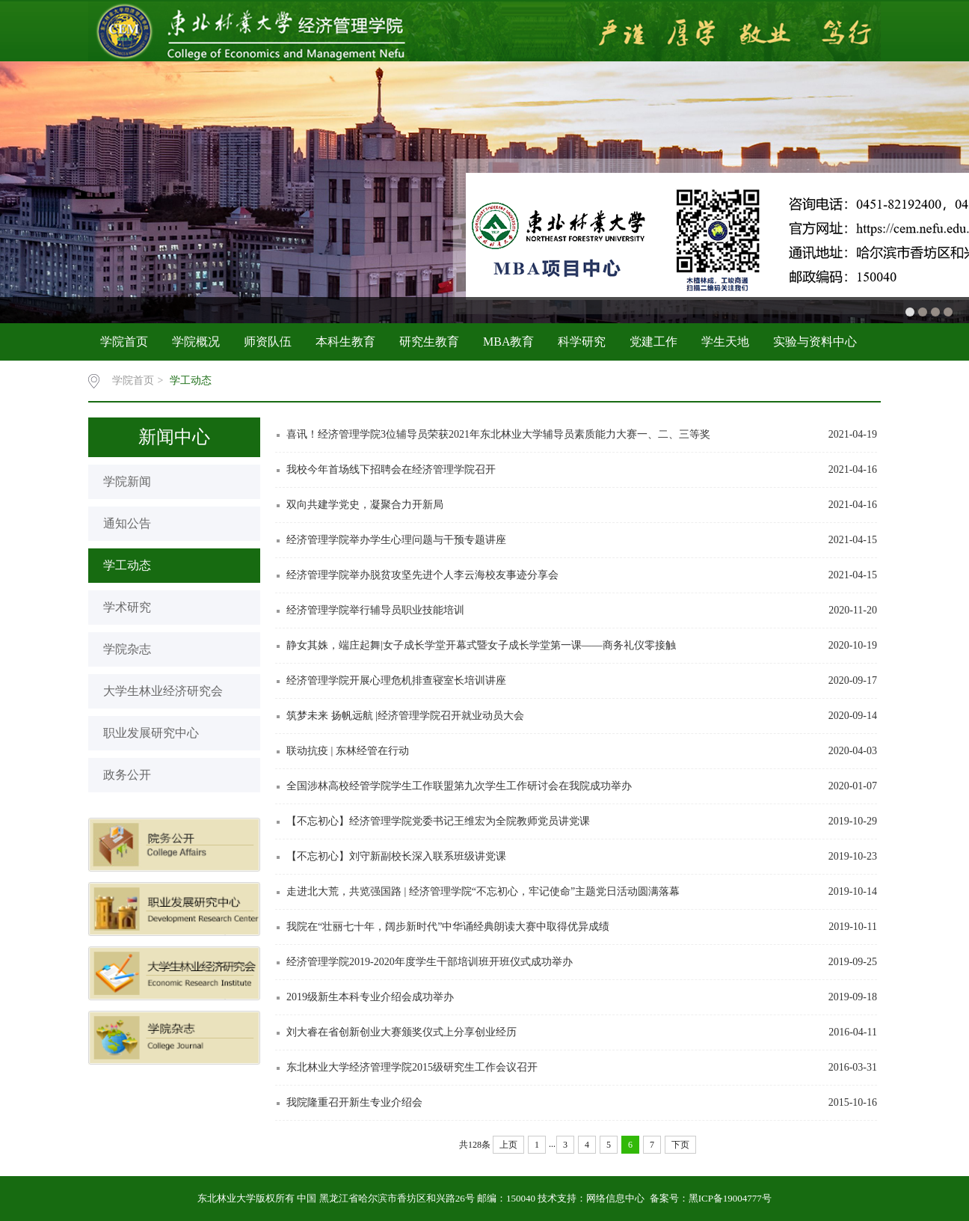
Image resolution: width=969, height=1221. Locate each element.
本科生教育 (345, 341)
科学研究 (582, 341)
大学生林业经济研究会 (163, 691)
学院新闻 (127, 481)
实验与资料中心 (815, 341)
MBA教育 (508, 341)
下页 (680, 1144)
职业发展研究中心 (151, 732)
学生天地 (725, 341)
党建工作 (653, 341)
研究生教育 (429, 341)
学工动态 (191, 380)
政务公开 (127, 774)
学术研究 (127, 607)
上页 (508, 1144)
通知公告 (127, 523)
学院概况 (196, 341)
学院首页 (124, 341)
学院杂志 (127, 649)
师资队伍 (268, 341)
